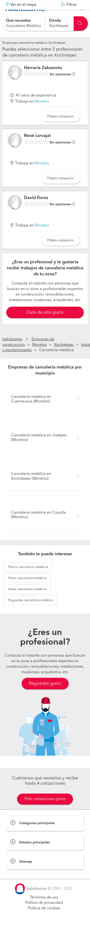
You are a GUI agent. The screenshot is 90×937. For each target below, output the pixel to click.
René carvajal (37, 148)
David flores (36, 210)
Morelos (42, 114)
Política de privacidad (44, 915)
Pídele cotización (60, 128)
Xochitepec (64, 357)
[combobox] (23, 23)
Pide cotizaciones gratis (45, 811)
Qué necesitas (18, 21)
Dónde (55, 21)
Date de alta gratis (45, 324)
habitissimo (12, 351)
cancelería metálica (28, 579)
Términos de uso (44, 909)
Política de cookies (44, 920)
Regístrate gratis (45, 695)
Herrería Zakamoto (43, 80)
